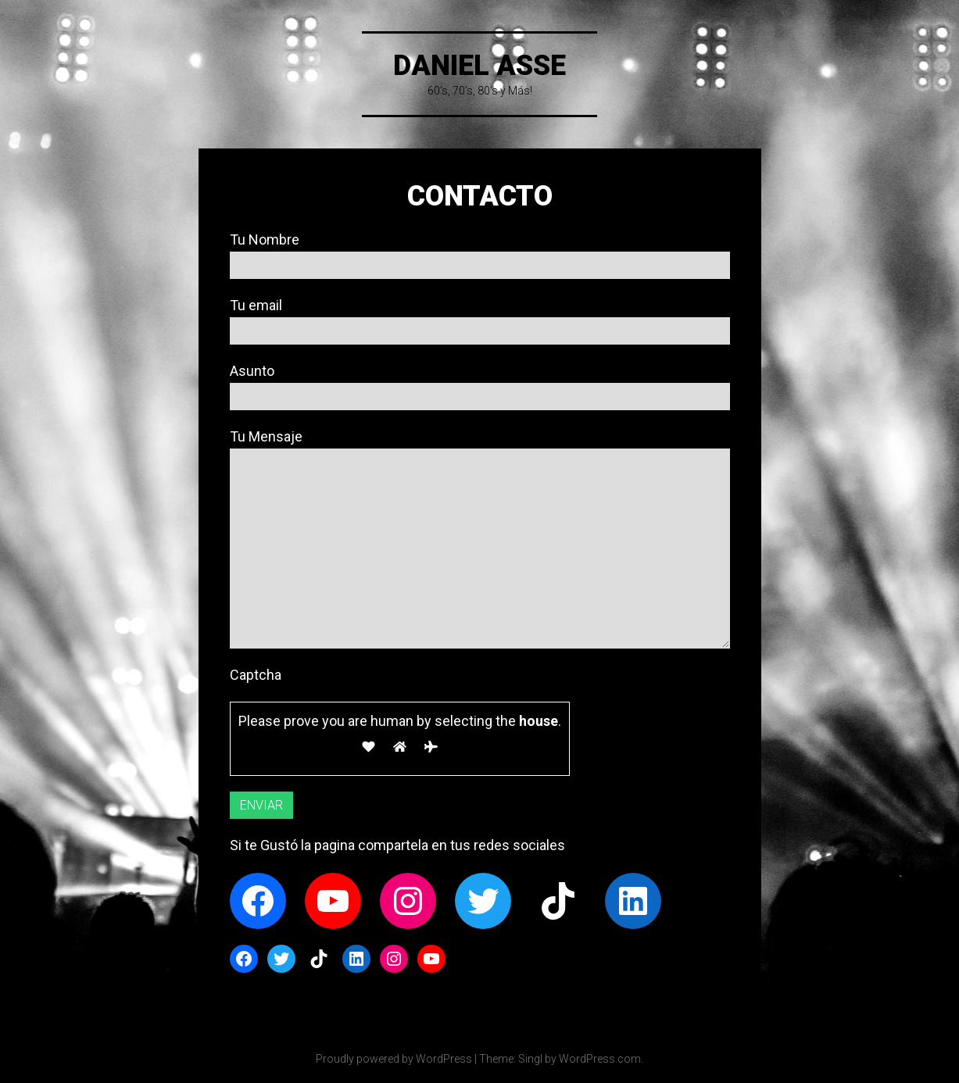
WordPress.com (600, 1059)
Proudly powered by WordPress (394, 1059)
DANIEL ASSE (479, 65)
